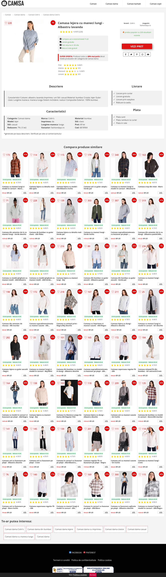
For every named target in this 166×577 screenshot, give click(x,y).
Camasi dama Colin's (51, 15)
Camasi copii (155, 3)
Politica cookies (105, 560)
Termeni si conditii (61, 560)
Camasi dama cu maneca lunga (19, 536)
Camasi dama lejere (64, 529)
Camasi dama (112, 3)
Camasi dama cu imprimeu (89, 529)
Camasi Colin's (34, 15)
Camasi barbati (134, 3)
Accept (93, 574)
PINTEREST (89, 552)
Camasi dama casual (137, 529)
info (24, 193)
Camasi (93, 3)
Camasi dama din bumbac (39, 529)
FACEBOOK (75, 552)
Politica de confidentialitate (84, 560)
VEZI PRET (136, 46)
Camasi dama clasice (114, 529)
